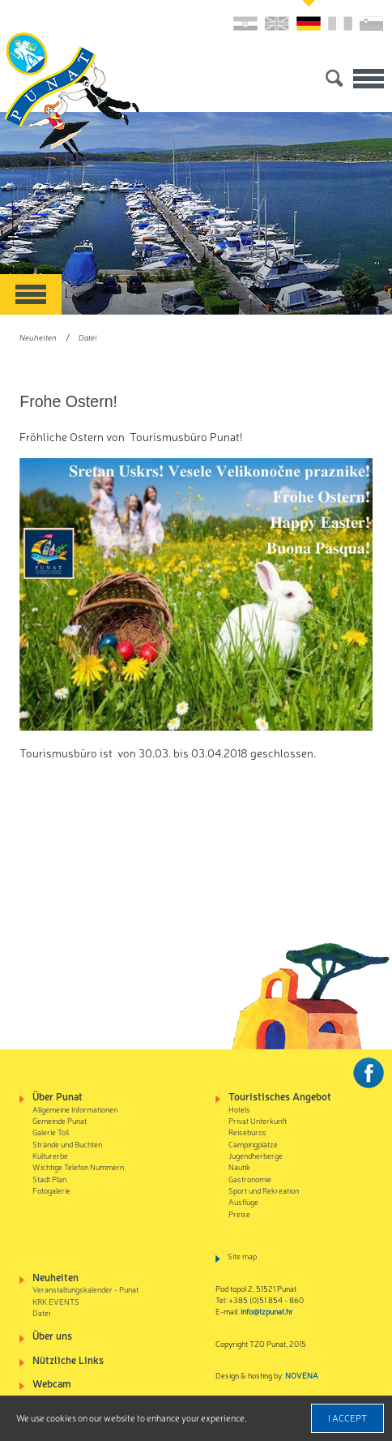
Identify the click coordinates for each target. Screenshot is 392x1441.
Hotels (239, 1109)
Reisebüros (247, 1131)
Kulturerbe (50, 1155)
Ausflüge (243, 1201)
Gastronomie (249, 1178)
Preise (239, 1213)
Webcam (51, 1383)
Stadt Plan (49, 1178)
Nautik (239, 1166)
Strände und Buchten (67, 1144)
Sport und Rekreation (263, 1190)
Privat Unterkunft (257, 1120)
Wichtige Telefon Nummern (78, 1166)
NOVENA (301, 1375)
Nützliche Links (68, 1359)
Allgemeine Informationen (74, 1109)
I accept (347, 1417)
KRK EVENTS (55, 1301)
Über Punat (57, 1096)
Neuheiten (38, 337)
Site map (242, 1255)
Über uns (52, 1335)
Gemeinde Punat (59, 1120)
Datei (88, 337)
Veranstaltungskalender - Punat (85, 1289)
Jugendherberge (255, 1155)
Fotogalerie (51, 1190)
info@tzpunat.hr (267, 1311)
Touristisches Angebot (279, 1096)
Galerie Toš (51, 1131)
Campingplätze (253, 1144)
